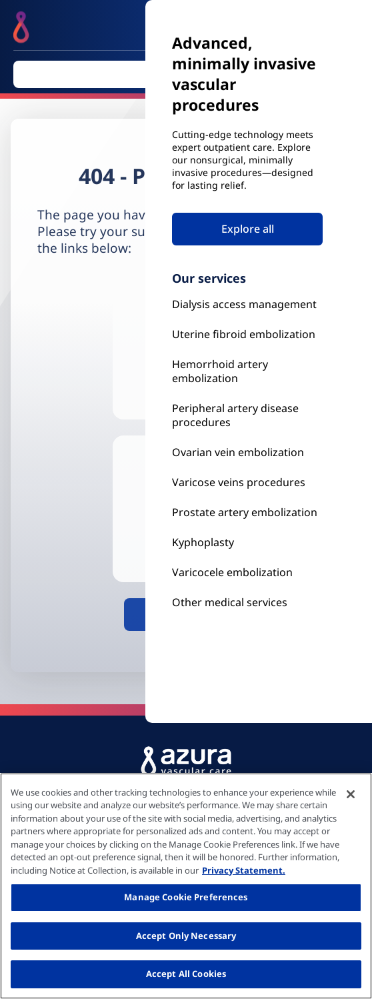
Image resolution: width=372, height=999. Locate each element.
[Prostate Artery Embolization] (247, 482)
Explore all (247, 228)
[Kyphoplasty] (247, 304)
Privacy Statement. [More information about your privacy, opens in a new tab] (243, 870)
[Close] (350, 794)
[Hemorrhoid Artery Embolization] (247, 371)
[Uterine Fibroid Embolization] (247, 334)
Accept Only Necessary (186, 936)
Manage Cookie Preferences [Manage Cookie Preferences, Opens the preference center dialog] (185, 897)
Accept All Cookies (186, 974)
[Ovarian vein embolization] (247, 452)
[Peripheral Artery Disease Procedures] (247, 415)
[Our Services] (247, 573)
